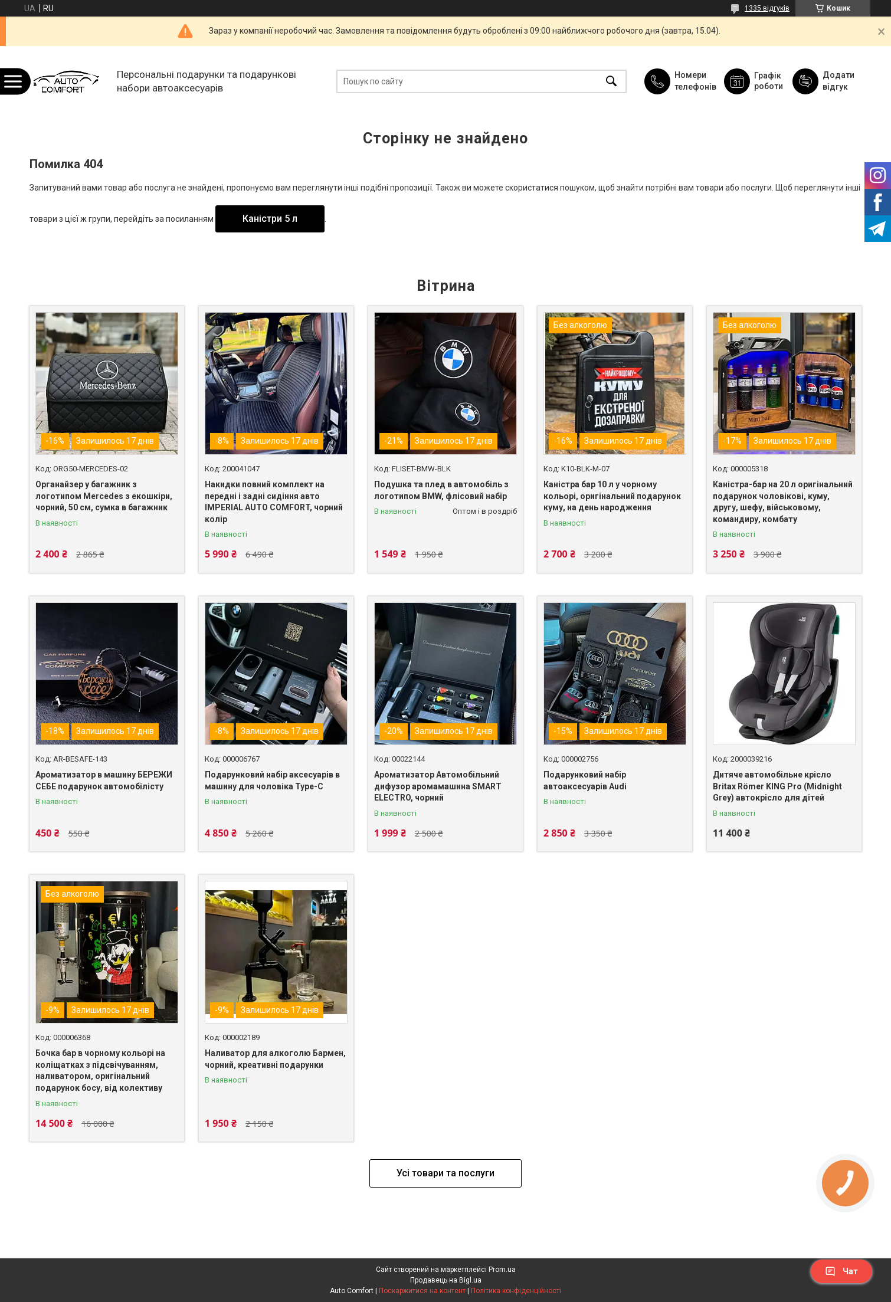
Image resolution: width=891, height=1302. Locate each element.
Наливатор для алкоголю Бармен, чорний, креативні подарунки (275, 1059)
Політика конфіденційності (516, 1291)
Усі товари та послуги (445, 1173)
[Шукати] (611, 81)
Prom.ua (502, 1269)
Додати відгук (838, 80)
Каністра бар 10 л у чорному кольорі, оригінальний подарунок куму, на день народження (612, 496)
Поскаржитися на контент (422, 1291)
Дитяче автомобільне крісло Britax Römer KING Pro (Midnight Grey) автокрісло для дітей (777, 786)
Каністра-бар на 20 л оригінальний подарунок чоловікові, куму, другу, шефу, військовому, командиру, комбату (783, 502)
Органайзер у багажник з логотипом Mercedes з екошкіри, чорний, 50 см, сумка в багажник (103, 496)
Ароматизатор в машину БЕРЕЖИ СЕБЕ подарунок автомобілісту (103, 780)
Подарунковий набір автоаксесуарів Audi (585, 780)
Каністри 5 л (270, 218)
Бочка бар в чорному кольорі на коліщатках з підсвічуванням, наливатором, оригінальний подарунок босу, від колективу (100, 1070)
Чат (841, 1271)
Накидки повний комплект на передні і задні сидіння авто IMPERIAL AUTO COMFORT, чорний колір (274, 502)
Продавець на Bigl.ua (445, 1280)
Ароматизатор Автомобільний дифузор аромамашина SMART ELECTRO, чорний (438, 786)
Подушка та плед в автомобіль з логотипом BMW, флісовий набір (441, 490)
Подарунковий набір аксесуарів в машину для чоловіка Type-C (272, 780)
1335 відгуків (767, 8)
